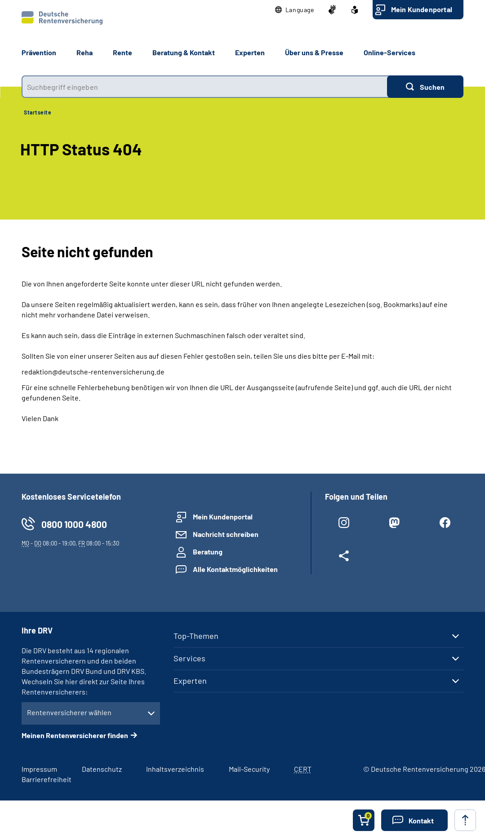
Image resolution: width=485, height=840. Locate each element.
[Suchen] (425, 86)
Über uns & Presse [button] (314, 52)
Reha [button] (84, 52)
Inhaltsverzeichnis (175, 769)
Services (189, 658)
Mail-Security (249, 769)
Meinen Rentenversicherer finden (75, 735)
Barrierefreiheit (46, 779)
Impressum (39, 769)
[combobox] (204, 86)
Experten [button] (250, 52)
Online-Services (389, 52)
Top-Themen (196, 636)
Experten (190, 681)
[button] (294, 9)
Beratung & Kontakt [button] (183, 52)
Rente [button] (122, 52)
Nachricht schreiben (225, 534)
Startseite (37, 112)
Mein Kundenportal (421, 9)
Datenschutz (102, 769)
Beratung (207, 551)
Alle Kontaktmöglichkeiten (235, 569)
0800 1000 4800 (74, 524)
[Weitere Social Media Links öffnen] (343, 558)
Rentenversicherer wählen (69, 712)
